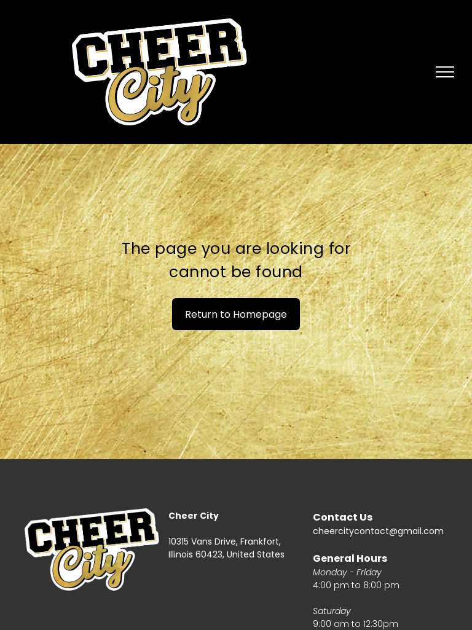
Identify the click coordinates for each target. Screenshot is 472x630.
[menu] (445, 72)
